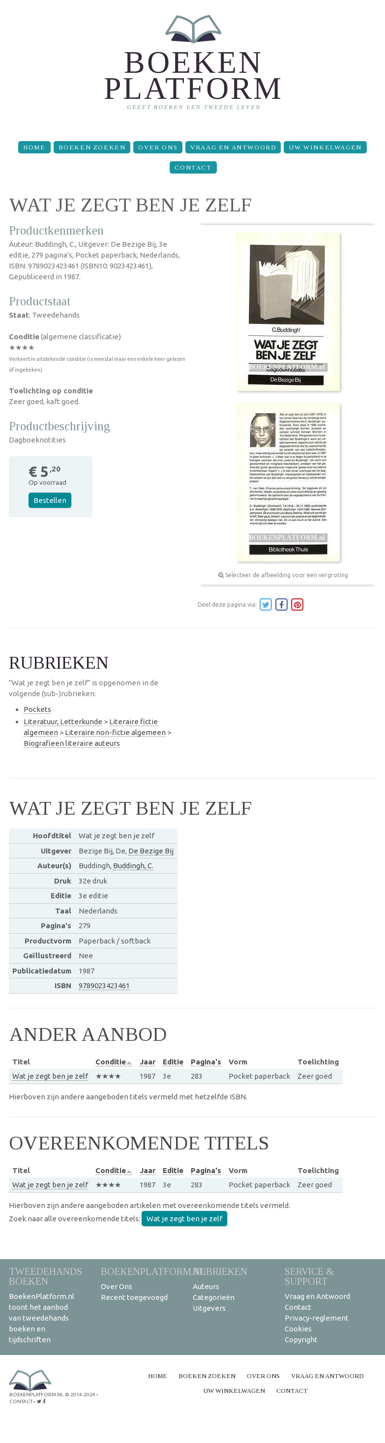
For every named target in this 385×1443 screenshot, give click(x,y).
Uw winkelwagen (325, 147)
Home (34, 147)
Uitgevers (209, 1308)
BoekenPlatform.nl (153, 1271)
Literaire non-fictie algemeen (115, 732)
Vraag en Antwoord (233, 147)
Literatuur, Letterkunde (63, 721)
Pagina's (206, 1062)
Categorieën (214, 1297)
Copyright (301, 1339)
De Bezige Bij (151, 851)
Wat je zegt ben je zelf (50, 1076)
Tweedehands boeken (45, 1276)
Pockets (37, 709)
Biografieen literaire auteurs (72, 743)
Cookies (298, 1329)
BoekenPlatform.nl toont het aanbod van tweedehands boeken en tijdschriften (41, 1318)
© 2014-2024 (80, 1394)
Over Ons (158, 147)
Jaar (147, 1062)
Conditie (113, 1062)
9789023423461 (104, 985)
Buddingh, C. (133, 865)
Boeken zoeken (92, 147)
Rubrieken (220, 1271)
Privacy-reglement (317, 1318)
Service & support (309, 1276)
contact (20, 1401)
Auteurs (206, 1286)
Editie (173, 1062)
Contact (193, 167)
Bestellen (49, 500)
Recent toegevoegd (134, 1297)
